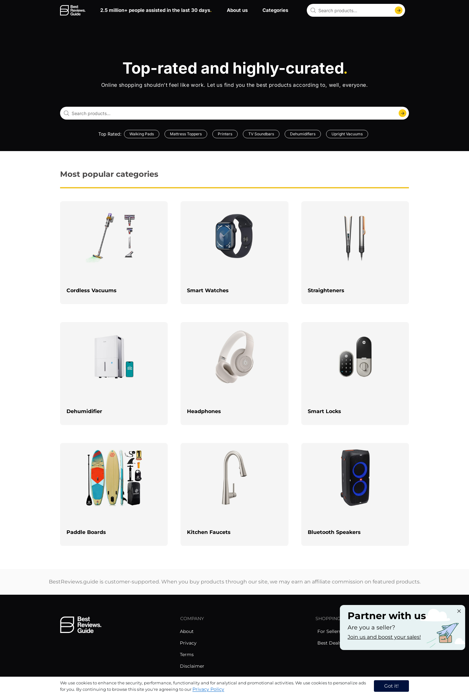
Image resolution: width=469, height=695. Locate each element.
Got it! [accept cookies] (391, 686)
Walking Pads (141, 133)
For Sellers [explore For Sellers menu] (329, 631)
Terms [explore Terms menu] (187, 654)
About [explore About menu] (187, 631)
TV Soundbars (261, 133)
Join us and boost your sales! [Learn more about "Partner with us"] (384, 637)
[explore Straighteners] (355, 252)
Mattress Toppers (186, 133)
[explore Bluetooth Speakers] (355, 494)
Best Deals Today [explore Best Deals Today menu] (336, 643)
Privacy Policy (208, 689)
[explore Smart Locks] (355, 373)
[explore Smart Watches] (234, 252)
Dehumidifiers (302, 133)
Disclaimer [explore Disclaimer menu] (192, 666)
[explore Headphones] (234, 373)
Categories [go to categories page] (275, 10)
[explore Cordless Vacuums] (114, 252)
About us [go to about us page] (237, 10)
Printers (225, 133)
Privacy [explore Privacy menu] (188, 643)
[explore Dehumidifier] (114, 373)
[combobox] (356, 10)
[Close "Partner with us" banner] (459, 611)
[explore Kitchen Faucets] (234, 494)
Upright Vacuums (347, 133)
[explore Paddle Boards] (114, 494)
